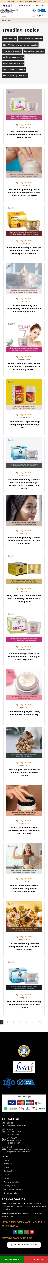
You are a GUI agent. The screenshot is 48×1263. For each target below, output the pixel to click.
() (40, 15)
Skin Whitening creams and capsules (20, 45)
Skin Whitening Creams (14, 69)
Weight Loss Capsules (13, 57)
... (33, 1022)
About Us (8, 1164)
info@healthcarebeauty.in (18, 1152)
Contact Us (8, 1171)
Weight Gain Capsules (13, 63)
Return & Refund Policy (14, 1189)
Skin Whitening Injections (15, 75)
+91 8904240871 (13, 1134)
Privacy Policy (10, 1186)
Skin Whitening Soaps (34, 51)
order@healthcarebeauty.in (19, 1149)
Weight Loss (7, 1216)
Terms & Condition (12, 1182)
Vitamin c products (12, 51)
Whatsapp (12, 1259)
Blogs (6, 1167)
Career (7, 1178)
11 (40, 1022)
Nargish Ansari (25, 124)
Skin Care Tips (9, 39)
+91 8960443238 (14, 1132)
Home (4, 20)
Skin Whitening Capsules (30, 39)
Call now (36, 1259)
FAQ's (6, 1175)
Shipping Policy (11, 1193)
